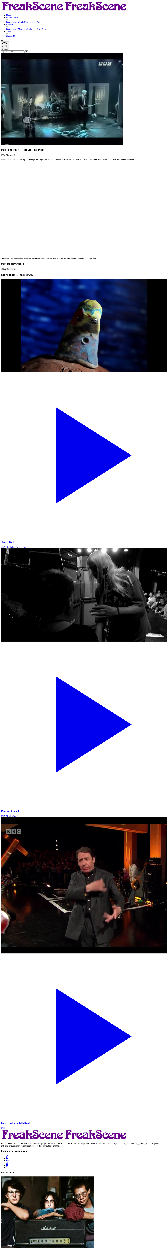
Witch (43, 29)
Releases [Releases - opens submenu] (9, 24)
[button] (83, 40)
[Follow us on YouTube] (7, 1160)
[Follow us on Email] (7, 1165)
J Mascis (20, 22)
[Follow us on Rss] (7, 1167)
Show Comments (8, 269)
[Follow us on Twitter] (7, 1156)
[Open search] (5, 45)
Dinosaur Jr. (11, 29)
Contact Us (11, 36)
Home (8, 15)
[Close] (26, 51)
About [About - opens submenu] (8, 31)
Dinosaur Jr (11, 22)
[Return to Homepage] (64, 11)
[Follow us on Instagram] (7, 1163)
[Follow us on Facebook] (7, 1158)
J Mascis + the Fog (32, 22)
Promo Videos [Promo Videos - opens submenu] (12, 17)
